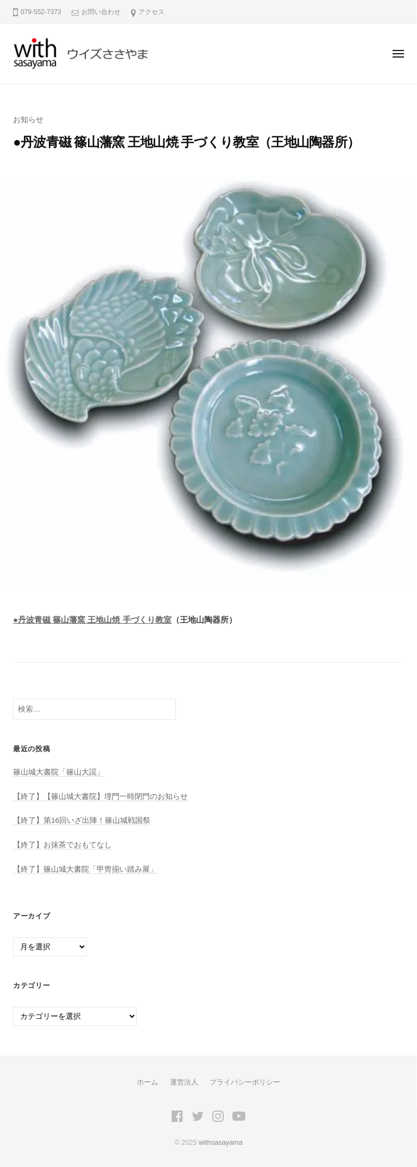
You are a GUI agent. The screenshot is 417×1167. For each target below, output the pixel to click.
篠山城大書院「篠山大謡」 (58, 772)
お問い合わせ (101, 12)
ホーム (147, 1082)
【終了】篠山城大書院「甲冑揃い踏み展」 (85, 869)
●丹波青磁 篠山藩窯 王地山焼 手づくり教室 (92, 619)
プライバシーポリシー (245, 1082)
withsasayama (221, 1142)
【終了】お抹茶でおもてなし (62, 845)
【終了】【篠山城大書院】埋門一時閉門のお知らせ (100, 796)
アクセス (151, 12)
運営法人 (184, 1082)
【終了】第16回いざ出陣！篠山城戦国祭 (81, 820)
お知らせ (28, 120)
